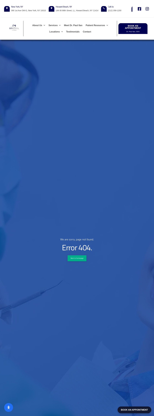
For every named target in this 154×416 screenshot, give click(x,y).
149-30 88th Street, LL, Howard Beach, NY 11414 (77, 10)
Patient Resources (97, 25)
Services (54, 25)
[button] (39, 25)
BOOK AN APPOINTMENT (134, 410)
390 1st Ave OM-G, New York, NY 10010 (28, 10)
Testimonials (73, 32)
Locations (56, 32)
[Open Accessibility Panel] (8, 407)
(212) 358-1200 (114, 10)
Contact (87, 32)
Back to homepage (77, 258)
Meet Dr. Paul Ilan (73, 25)
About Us (38, 25)
